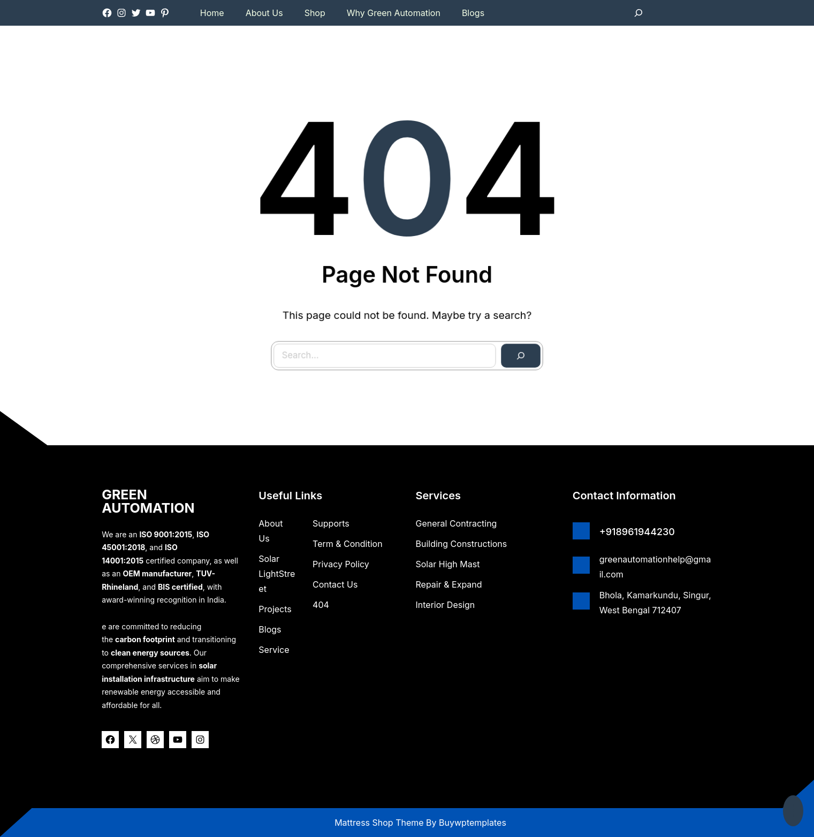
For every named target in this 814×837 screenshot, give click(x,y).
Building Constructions (461, 543)
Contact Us (335, 584)
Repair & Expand (449, 584)
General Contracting (456, 523)
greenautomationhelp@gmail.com (655, 567)
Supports (331, 523)
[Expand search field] (638, 13)
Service (273, 649)
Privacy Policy (341, 564)
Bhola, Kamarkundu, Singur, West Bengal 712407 (655, 602)
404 (321, 604)
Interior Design (445, 604)
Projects (274, 609)
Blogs (269, 629)
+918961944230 (637, 531)
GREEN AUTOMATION (148, 501)
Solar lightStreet (276, 573)
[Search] (512, 346)
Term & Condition (348, 543)
